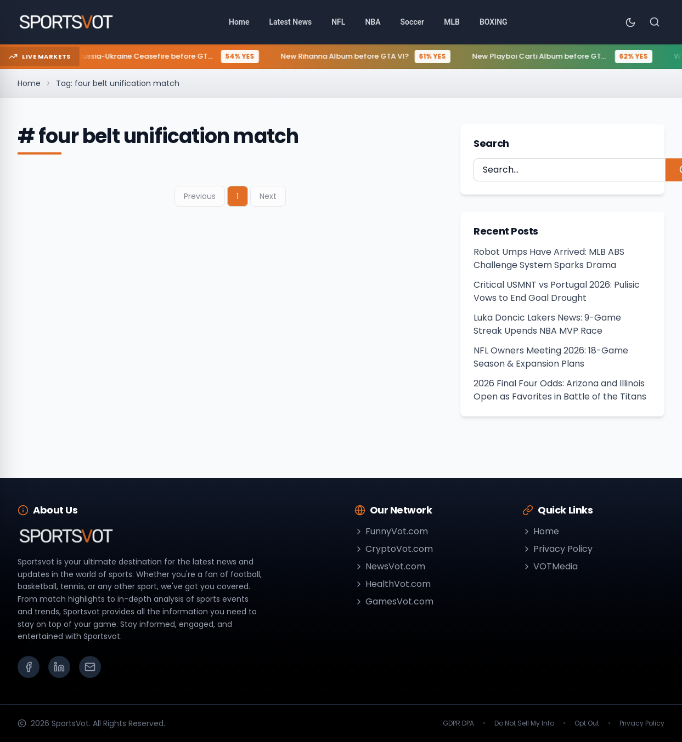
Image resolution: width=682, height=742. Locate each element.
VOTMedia (550, 566)
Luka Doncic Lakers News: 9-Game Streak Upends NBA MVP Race (547, 324)
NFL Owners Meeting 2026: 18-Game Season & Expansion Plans (551, 357)
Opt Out (586, 723)
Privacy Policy (557, 549)
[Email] (90, 667)
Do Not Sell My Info (524, 723)
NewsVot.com (389, 566)
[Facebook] (29, 667)
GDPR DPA (458, 723)
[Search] (654, 22)
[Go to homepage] (67, 22)
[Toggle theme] (630, 22)
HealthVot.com (392, 584)
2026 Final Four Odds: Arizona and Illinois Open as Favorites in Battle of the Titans (560, 390)
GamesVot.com (393, 601)
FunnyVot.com (391, 531)
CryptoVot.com (393, 549)
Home (29, 83)
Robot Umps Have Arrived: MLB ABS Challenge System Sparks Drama (549, 258)
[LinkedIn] (59, 667)
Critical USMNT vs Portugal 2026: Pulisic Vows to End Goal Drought (557, 291)
